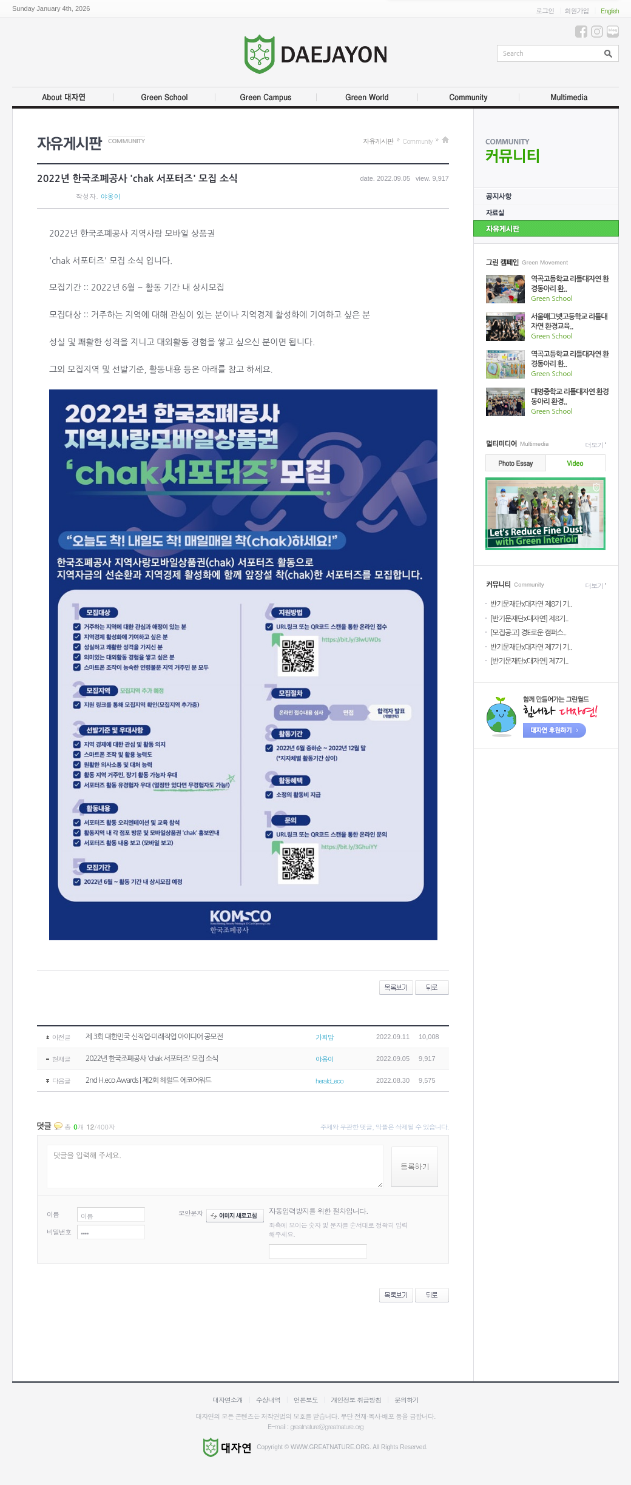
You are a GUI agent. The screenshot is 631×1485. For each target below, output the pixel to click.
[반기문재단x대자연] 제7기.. (529, 661)
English (610, 10)
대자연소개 (227, 1399)
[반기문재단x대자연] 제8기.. (529, 618)
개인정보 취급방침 (356, 1399)
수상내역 (268, 1399)
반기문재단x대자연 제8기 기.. (531, 604)
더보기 (594, 445)
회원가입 (576, 10)
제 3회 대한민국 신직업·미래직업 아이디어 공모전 (154, 1036)
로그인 (545, 10)
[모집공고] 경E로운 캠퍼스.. (528, 632)
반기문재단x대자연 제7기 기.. (531, 647)
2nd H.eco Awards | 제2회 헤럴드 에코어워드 (148, 1080)
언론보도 (306, 1399)
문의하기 (406, 1399)
